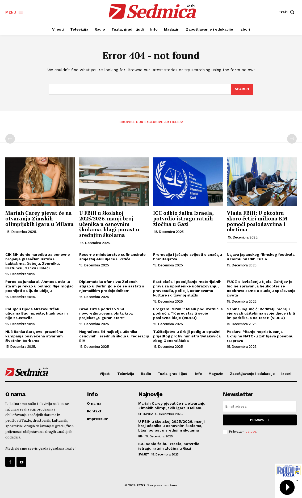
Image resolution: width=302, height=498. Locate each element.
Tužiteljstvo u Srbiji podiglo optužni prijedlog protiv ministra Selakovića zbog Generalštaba (187, 336)
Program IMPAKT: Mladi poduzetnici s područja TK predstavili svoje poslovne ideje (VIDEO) (188, 313)
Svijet (143, 454)
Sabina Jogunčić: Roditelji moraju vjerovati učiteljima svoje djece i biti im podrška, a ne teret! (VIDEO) (261, 313)
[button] (288, 12)
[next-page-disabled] (292, 139)
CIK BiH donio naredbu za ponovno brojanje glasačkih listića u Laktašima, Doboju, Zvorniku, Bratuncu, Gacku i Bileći (37, 261)
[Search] (242, 89)
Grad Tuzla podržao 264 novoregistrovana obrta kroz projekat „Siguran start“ (106, 313)
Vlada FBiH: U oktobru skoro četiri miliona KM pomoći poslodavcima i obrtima (257, 221)
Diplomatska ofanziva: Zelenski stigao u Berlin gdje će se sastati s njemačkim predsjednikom (111, 286)
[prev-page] (10, 139)
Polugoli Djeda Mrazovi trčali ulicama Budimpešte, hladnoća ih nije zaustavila (36, 313)
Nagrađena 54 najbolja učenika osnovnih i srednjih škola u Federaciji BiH (114, 336)
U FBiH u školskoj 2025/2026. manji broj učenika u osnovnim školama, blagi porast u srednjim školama (109, 224)
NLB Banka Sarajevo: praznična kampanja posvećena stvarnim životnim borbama (34, 336)
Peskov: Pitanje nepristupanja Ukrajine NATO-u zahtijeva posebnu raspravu (260, 336)
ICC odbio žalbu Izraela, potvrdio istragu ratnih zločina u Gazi (183, 218)
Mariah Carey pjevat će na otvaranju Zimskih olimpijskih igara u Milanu (39, 218)
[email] (260, 406)
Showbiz (145, 414)
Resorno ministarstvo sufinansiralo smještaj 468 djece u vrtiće (112, 256)
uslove (251, 431)
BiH (141, 436)
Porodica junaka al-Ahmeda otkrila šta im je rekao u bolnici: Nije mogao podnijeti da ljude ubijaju (39, 286)
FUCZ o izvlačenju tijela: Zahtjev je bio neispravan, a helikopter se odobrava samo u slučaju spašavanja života (261, 288)
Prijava (260, 420)
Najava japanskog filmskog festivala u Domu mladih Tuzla (261, 256)
